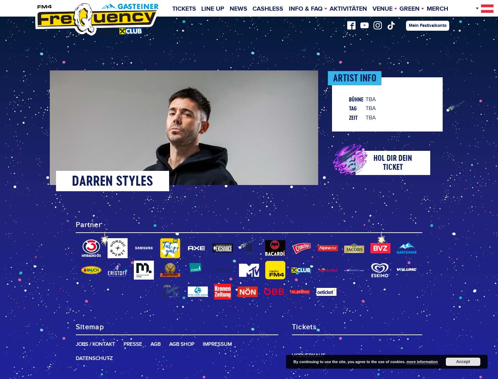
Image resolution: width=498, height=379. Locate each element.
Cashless (267, 9)
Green (409, 9)
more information (421, 362)
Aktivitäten (348, 9)
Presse (132, 344)
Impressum (217, 344)
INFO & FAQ (306, 9)
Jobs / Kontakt (95, 344)
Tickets (184, 9)
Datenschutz (94, 358)
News (238, 9)
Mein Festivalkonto (427, 25)
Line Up (212, 9)
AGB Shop (181, 344)
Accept (463, 361)
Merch (437, 9)
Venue (382, 9)
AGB (155, 344)
